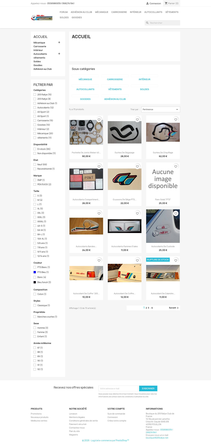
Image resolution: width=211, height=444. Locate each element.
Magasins (73, 434)
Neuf (42, 164)
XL (40, 208)
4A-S (41, 226)
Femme (42, 332)
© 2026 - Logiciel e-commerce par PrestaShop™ (105, 440)
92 (40, 369)
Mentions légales (77, 417)
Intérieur (135, 12)
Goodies (77, 17)
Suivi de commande (116, 413)
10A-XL (42, 238)
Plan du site (74, 431)
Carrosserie (119, 12)
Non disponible (46, 153)
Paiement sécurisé (77, 424)
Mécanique (101, 12)
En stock (44, 149)
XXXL (41, 217)
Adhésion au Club (81, 12)
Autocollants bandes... (86, 246)
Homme (42, 328)
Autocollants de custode (163, 246)
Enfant (42, 336)
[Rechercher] (162, 23)
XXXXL (41, 221)
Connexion (113, 417)
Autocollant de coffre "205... (86, 293)
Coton (41, 294)
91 (40, 365)
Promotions (36, 413)
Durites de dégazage (124, 152)
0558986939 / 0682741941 (60, 3)
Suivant (174, 308)
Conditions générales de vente (83, 420)
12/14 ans (43, 256)
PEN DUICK (44, 184)
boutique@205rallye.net (157, 437)
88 (40, 352)
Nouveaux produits (39, 417)
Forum (64, 12)
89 (40, 356)
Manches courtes (47, 316)
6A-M (41, 230)
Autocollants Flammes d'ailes (124, 246)
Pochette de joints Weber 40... (86, 152)
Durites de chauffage (163, 152)
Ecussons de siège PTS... (124, 199)
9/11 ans (42, 252)
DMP (41, 180)
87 (40, 348)
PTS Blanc (43, 267)
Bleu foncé (44, 282)
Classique (43, 305)
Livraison (73, 413)
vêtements (171, 12)
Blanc (41, 277)
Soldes (64, 17)
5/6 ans (42, 243)
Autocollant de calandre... (163, 293)
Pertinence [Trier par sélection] (161, 109)
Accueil (41, 36)
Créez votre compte (117, 420)
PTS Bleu (43, 272)
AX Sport (43, 112)
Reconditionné (46, 169)
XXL (40, 213)
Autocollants (153, 12)
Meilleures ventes (39, 420)
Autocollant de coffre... (125, 293)
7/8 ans (42, 247)
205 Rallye (44, 94)
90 (40, 360)
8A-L (41, 234)
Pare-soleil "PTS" (163, 199)
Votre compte (116, 408)
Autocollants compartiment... (86, 199)
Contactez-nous (77, 427)
